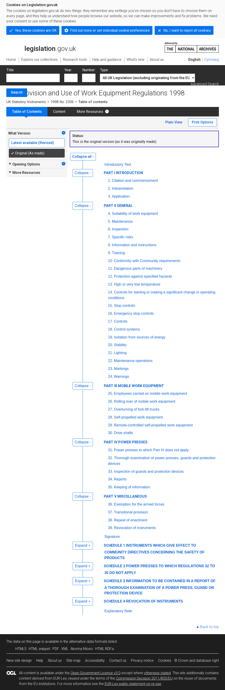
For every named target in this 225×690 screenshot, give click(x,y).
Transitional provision (131, 512)
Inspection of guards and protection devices (149, 471)
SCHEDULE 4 (114, 601)
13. (110, 284)
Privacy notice (142, 660)
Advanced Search (205, 84)
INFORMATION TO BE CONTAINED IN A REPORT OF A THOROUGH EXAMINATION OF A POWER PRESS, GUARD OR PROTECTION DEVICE (160, 587)
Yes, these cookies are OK (36, 30)
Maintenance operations (133, 361)
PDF (55, 649)
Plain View (173, 122)
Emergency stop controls (134, 313)
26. (110, 401)
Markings (121, 369)
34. (110, 479)
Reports (120, 479)
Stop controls (124, 305)
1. (109, 180)
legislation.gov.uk (41, 47)
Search (17, 92)
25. (110, 393)
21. (110, 353)
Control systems (127, 329)
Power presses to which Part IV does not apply (151, 450)
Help (39, 660)
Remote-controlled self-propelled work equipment (153, 425)
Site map (73, 660)
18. (110, 329)
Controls (121, 321)
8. (109, 245)
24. (110, 376)
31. (110, 450)
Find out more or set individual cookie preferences (110, 30)
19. (110, 337)
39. (110, 528)
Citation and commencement (135, 180)
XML (64, 649)
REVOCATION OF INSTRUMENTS (154, 601)
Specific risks (122, 237)
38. (110, 520)
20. (110, 345)
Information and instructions (134, 245)
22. (110, 361)
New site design (19, 660)
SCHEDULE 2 (114, 566)
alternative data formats (88, 641)
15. (110, 305)
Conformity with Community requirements (147, 261)
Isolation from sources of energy (140, 337)
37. (110, 512)
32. (110, 458)
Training (118, 253)
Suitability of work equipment (135, 213)
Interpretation (122, 188)
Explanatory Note (118, 611)
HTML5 (20, 649)
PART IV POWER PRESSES (125, 442)
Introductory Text (117, 164)
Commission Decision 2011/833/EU (144, 678)
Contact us (117, 660)
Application (121, 196)
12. (110, 276)
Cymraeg (211, 59)
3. (109, 196)
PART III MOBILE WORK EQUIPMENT (134, 386)
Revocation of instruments (135, 528)
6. (109, 229)
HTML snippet (39, 649)
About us (55, 660)
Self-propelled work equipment (138, 417)
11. (110, 268)
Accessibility (95, 660)
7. (109, 237)
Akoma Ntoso (82, 649)
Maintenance (122, 221)
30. (110, 433)
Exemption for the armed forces (139, 504)
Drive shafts (123, 433)
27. (110, 409)
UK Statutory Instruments (26, 102)
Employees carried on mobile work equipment (150, 393)
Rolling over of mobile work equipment (144, 401)
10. (110, 261)
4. (109, 213)
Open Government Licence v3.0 (96, 673)
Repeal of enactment (130, 520)
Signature (112, 537)
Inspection (120, 229)
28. (110, 417)
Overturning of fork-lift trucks (136, 409)
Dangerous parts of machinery (138, 268)
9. (109, 253)
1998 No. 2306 (62, 102)
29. (110, 425)
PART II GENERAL (118, 205)
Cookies (164, 660)
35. (110, 487)
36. (110, 504)
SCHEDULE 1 (114, 545)
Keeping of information (132, 487)
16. (110, 313)
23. (110, 369)
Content (59, 111)
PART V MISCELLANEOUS (125, 496)
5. (109, 221)
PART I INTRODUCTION (123, 173)
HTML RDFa (104, 649)
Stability (120, 345)
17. (110, 321)
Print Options (202, 122)
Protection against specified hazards (143, 276)
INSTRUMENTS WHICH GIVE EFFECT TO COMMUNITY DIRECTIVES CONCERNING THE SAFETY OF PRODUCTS (154, 551)
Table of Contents (27, 111)
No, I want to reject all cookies (187, 30)
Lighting (120, 353)
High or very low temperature (137, 284)
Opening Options (24, 164)
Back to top (209, 627)
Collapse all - (83, 156)
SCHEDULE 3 (114, 581)
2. (109, 188)
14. (110, 292)
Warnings (121, 376)
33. (110, 471)
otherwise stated (157, 673)
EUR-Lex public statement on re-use (133, 684)
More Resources (90, 111)
